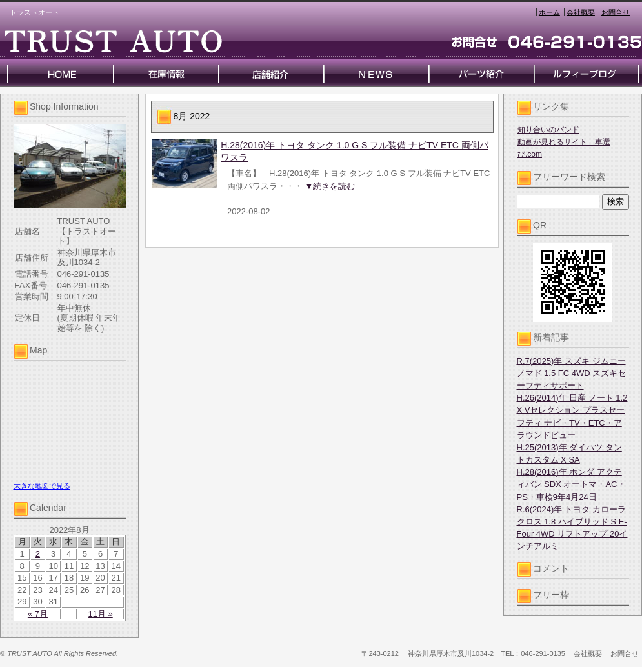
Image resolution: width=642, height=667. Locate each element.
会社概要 (581, 12)
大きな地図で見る (42, 486)
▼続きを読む (329, 186)
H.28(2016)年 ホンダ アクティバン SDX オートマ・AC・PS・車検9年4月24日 (571, 484)
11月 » (100, 614)
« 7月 (38, 614)
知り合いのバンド (548, 129)
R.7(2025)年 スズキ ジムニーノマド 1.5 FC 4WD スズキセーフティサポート (572, 373)
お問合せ (615, 12)
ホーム (549, 12)
